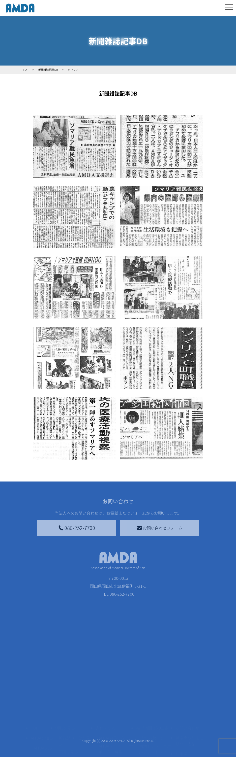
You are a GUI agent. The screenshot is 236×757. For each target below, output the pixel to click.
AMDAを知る (42, 729)
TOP (34, 719)
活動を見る (65, 719)
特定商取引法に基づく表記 (189, 732)
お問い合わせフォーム (159, 528)
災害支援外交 (151, 729)
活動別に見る (70, 751)
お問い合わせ (187, 719)
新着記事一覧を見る (74, 732)
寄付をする (106, 719)
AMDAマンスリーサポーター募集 (116, 740)
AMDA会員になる (114, 729)
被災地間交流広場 (152, 719)
